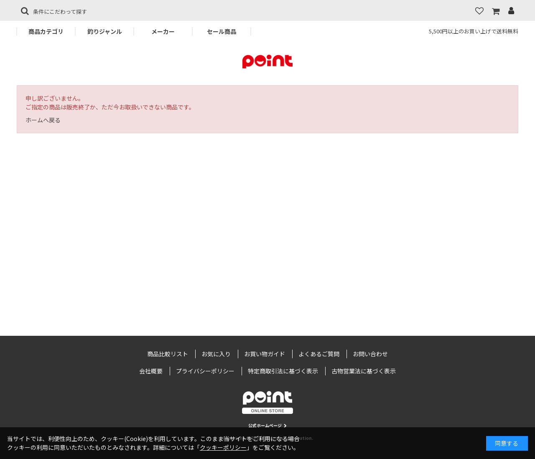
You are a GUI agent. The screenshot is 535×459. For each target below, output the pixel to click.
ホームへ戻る (43, 120)
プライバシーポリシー (205, 371)
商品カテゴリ (46, 31)
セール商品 (221, 31)
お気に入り (216, 354)
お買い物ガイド (264, 354)
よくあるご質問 (318, 354)
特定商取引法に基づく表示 (283, 371)
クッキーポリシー (223, 447)
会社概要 (151, 371)
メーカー (163, 31)
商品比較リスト (167, 354)
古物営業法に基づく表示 (363, 371)
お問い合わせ (370, 354)
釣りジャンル (104, 31)
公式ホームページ (267, 425)
